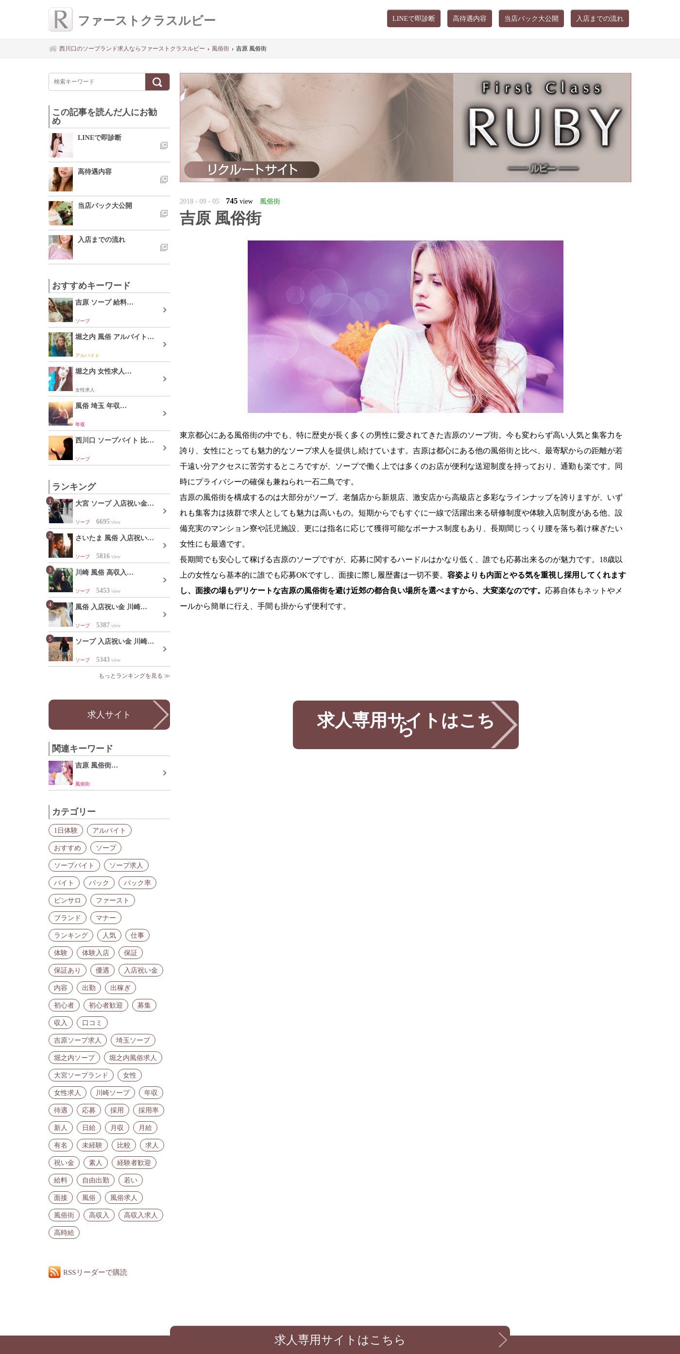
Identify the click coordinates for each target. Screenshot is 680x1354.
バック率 (137, 882)
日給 (89, 1127)
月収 (117, 1127)
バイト (64, 882)
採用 (117, 1110)
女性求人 (67, 1092)
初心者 (64, 1005)
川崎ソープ (113, 1092)
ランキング (71, 935)
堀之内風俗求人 (133, 1057)
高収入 (99, 1215)
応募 (89, 1110)
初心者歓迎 (106, 1005)
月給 (145, 1127)
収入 (61, 1022)
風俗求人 (123, 1197)
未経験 (92, 1145)
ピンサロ (67, 900)
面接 (61, 1197)
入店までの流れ (600, 18)
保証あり (67, 970)
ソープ (106, 847)
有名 (61, 1145)
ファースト (113, 900)
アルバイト (109, 830)
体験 (61, 952)
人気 (109, 935)
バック (99, 882)
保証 (130, 952)
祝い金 (64, 1162)
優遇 (102, 970)
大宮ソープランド (81, 1075)
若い (130, 1180)
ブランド (67, 917)
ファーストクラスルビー (132, 21)
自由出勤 (95, 1180)
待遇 (61, 1110)
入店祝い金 (141, 970)
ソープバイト (74, 865)
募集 (144, 1005)
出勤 (89, 987)
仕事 (137, 935)
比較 (124, 1145)
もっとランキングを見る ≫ (134, 676)
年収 (151, 1092)
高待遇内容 (470, 18)
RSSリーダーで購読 (95, 1272)
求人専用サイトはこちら (405, 724)
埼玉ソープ (133, 1040)
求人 (152, 1145)
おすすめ (67, 847)
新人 (61, 1127)
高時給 (64, 1232)
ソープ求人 (126, 865)
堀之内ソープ (74, 1057)
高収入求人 (141, 1215)
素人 (95, 1162)
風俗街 (64, 1215)
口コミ (92, 1022)
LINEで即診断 (413, 18)
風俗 (89, 1197)
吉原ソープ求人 (78, 1040)
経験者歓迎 (134, 1162)
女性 (129, 1075)
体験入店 (95, 952)
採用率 (148, 1110)
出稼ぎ (120, 987)
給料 (61, 1180)
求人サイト (109, 714)
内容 (61, 987)
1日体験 (66, 830)
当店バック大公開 (531, 18)
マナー (106, 917)
